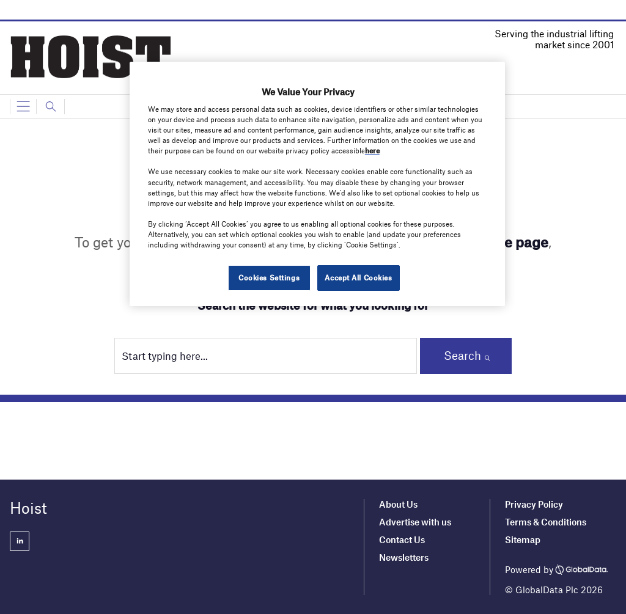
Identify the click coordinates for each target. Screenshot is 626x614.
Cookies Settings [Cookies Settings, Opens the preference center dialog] (269, 277)
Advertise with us (415, 521)
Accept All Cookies (358, 277)
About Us (398, 504)
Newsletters (404, 557)
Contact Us (402, 539)
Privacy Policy (534, 504)
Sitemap (522, 539)
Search (462, 355)
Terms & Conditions (545, 521)
